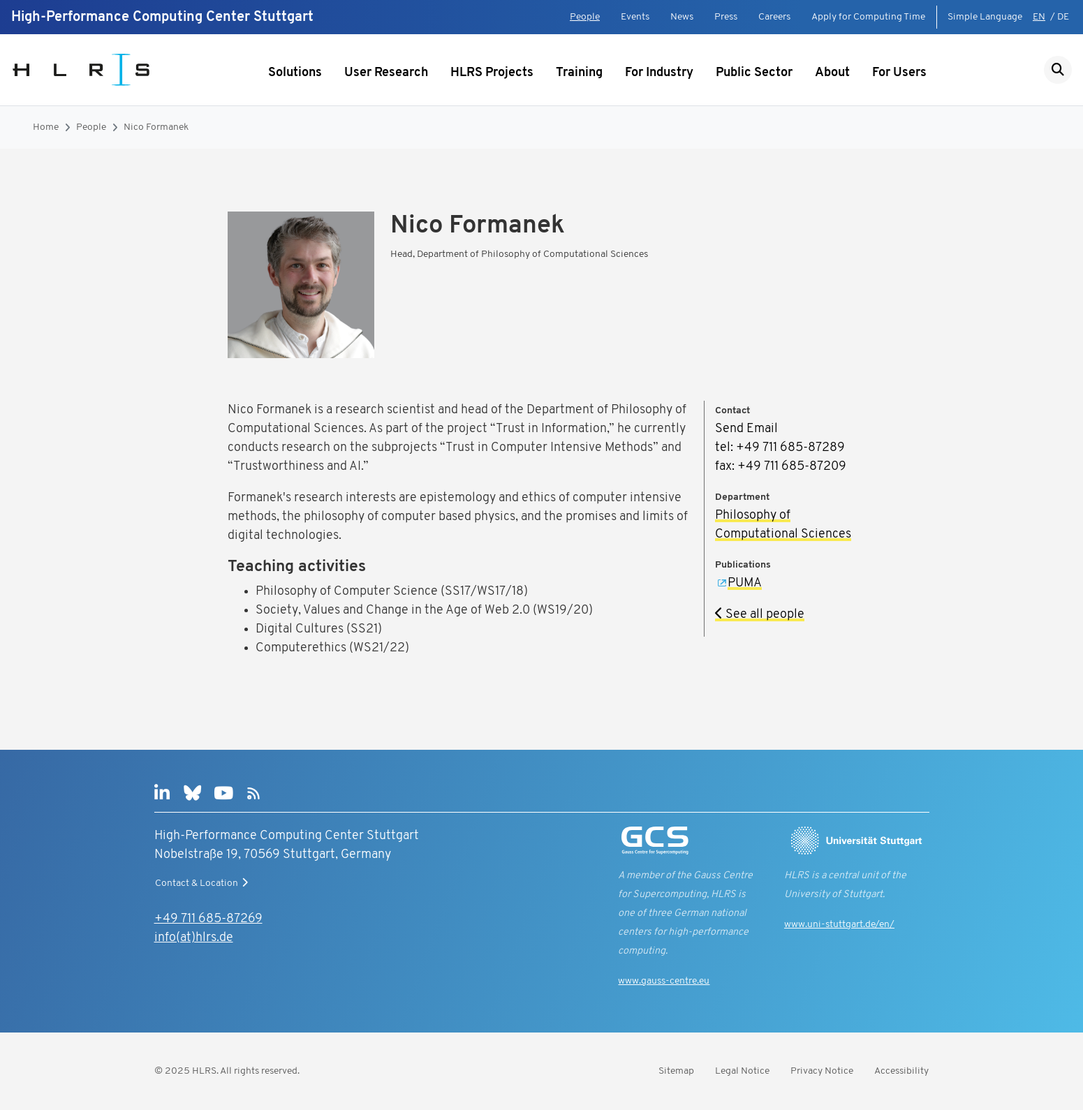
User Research (386, 73)
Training (579, 73)
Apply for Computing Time (868, 17)
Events (635, 17)
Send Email (746, 429)
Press (725, 17)
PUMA (745, 583)
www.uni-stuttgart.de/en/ (839, 924)
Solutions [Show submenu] (295, 73)
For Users (899, 73)
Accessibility (901, 1071)
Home (46, 127)
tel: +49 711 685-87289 (780, 447)
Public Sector (754, 73)
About (832, 73)
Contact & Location (203, 883)
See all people (759, 614)
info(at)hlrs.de (193, 938)
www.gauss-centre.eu (663, 981)
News (681, 17)
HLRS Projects (491, 73)
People (585, 17)
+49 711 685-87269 (208, 919)
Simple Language (985, 17)
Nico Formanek (156, 127)
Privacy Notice (821, 1071)
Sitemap (676, 1071)
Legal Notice (742, 1071)
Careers (774, 17)
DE (1063, 17)
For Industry (659, 73)
